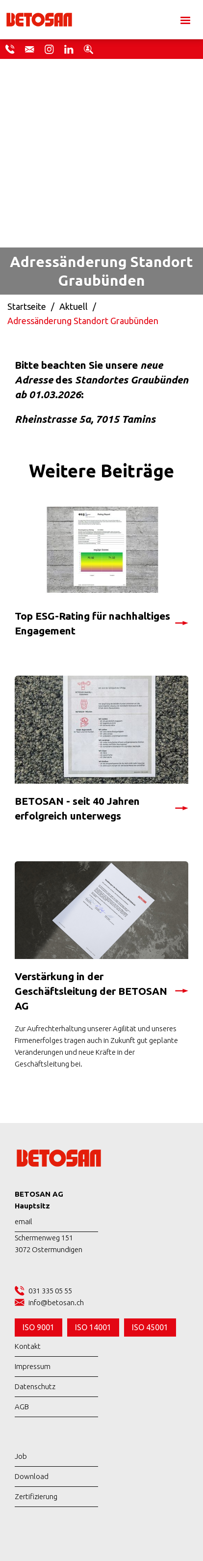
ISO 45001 (150, 1327)
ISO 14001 (93, 1327)
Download (32, 1476)
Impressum (33, 1366)
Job (21, 1456)
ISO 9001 (38, 1327)
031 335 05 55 (50, 1291)
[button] (184, 19)
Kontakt (28, 1346)
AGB (22, 1406)
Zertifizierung (36, 1496)
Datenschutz (35, 1386)
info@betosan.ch (56, 1302)
